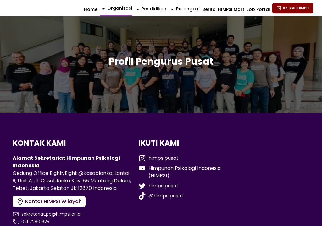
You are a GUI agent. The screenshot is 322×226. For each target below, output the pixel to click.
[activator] (116, 9)
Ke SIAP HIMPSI (292, 8)
